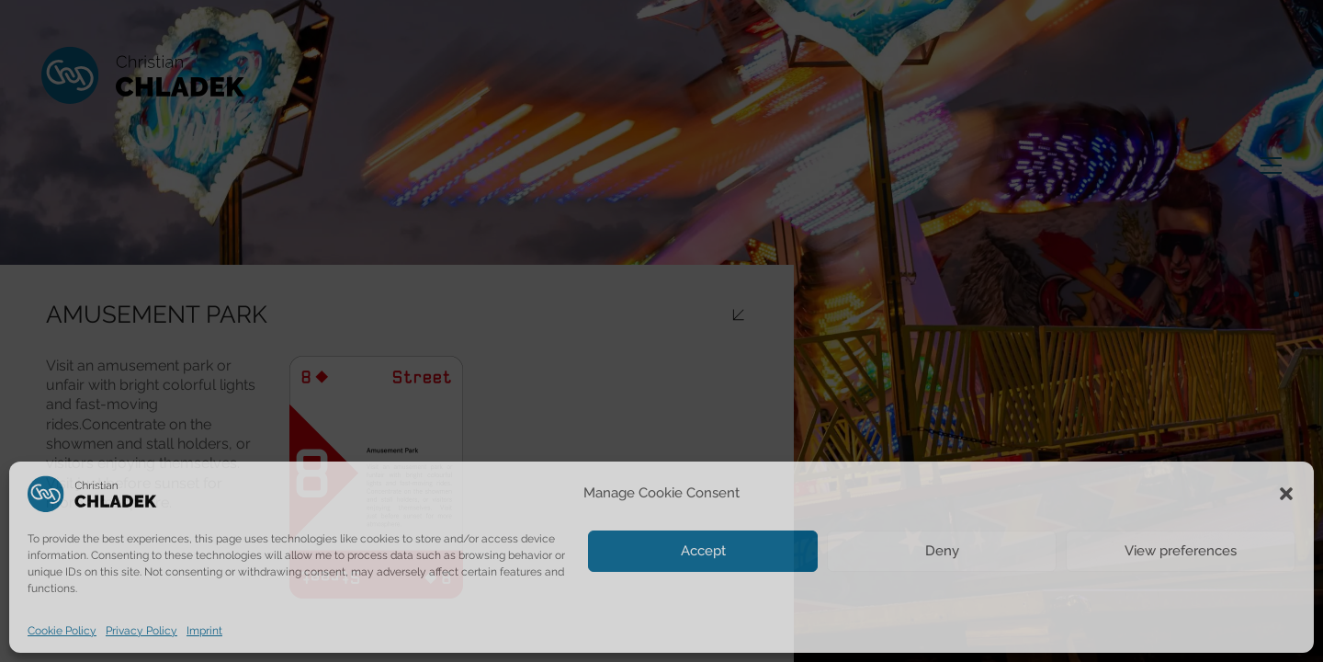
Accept (703, 550)
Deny (942, 550)
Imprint (204, 630)
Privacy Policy (141, 630)
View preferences (1181, 550)
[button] (1286, 494)
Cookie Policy (62, 630)
